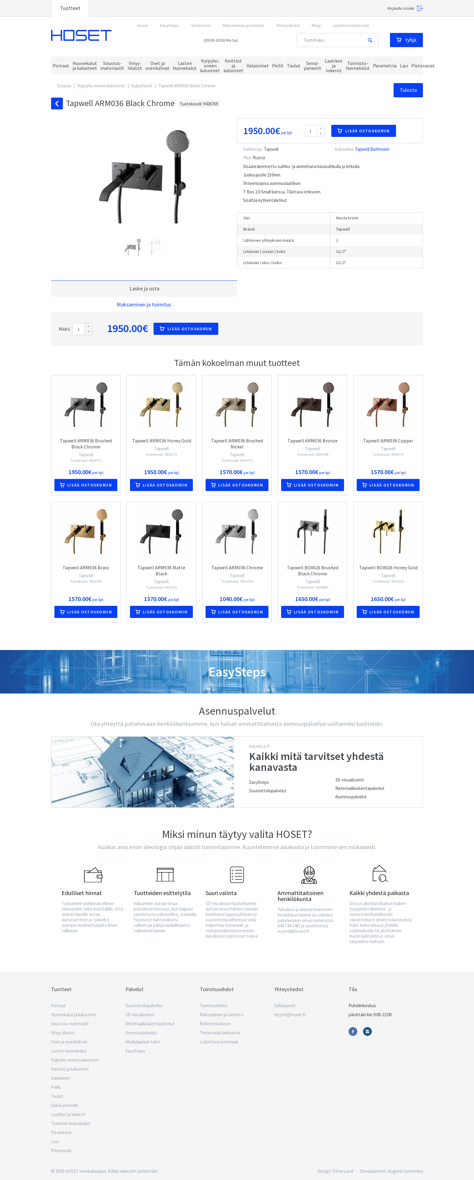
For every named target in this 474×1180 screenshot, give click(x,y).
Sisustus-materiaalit (70, 1023)
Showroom (201, 25)
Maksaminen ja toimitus (243, 25)
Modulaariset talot (142, 1042)
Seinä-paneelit (64, 1105)
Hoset (81, 35)
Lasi (55, 1141)
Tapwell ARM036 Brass (86, 567)
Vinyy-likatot (63, 1033)
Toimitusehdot (214, 1005)
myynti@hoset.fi (290, 1014)
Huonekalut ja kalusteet (73, 1014)
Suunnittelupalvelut (268, 791)
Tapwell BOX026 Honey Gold (388, 567)
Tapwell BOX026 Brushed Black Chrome (312, 570)
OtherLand (343, 1171)
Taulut (57, 1096)
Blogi (316, 25)
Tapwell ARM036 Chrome (237, 567)
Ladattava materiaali (351, 25)
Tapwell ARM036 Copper (388, 441)
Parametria (61, 1132)
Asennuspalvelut (351, 797)
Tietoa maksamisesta (220, 1033)
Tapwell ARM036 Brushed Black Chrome (86, 444)
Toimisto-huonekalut (70, 1123)
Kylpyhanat (141, 86)
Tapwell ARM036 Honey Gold (161, 441)
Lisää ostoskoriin (363, 131)
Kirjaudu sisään (405, 8)
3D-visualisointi (349, 780)
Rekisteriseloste (215, 1023)
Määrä (64, 329)
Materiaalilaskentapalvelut (360, 788)
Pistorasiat (61, 1150)
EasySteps (169, 25)
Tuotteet (70, 8)
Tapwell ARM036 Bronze (312, 441)
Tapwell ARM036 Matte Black (161, 570)
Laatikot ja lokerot (68, 1114)
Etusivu (64, 86)
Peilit (56, 1087)
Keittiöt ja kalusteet (70, 1069)
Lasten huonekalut (69, 1051)
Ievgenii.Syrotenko (405, 1171)
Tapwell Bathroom (372, 149)
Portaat (58, 1005)
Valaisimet (60, 1078)
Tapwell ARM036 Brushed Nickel (237, 444)
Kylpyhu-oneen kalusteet (101, 86)
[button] (133, 247)
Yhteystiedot (288, 25)
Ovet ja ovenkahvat (69, 1042)
